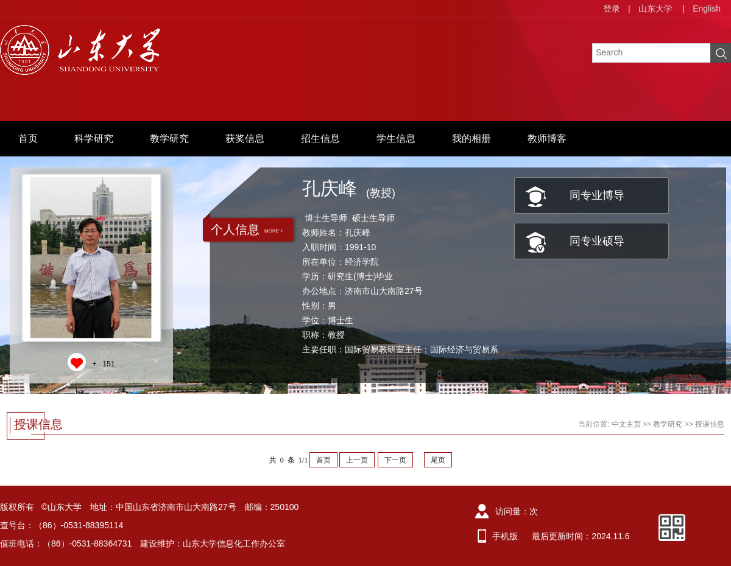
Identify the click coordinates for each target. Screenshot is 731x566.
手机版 (505, 536)
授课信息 (709, 424)
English (707, 8)
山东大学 (655, 8)
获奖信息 (244, 138)
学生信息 (395, 138)
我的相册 (471, 138)
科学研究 (93, 138)
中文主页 (626, 424)
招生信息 (320, 138)
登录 (611, 8)
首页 (28, 138)
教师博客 (547, 138)
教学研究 (169, 138)
